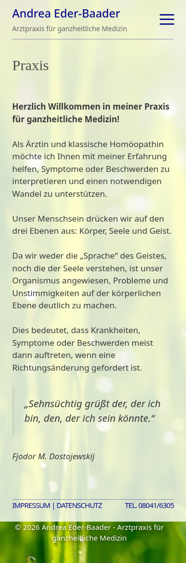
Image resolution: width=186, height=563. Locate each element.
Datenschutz (79, 505)
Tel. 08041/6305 (149, 505)
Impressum (31, 505)
